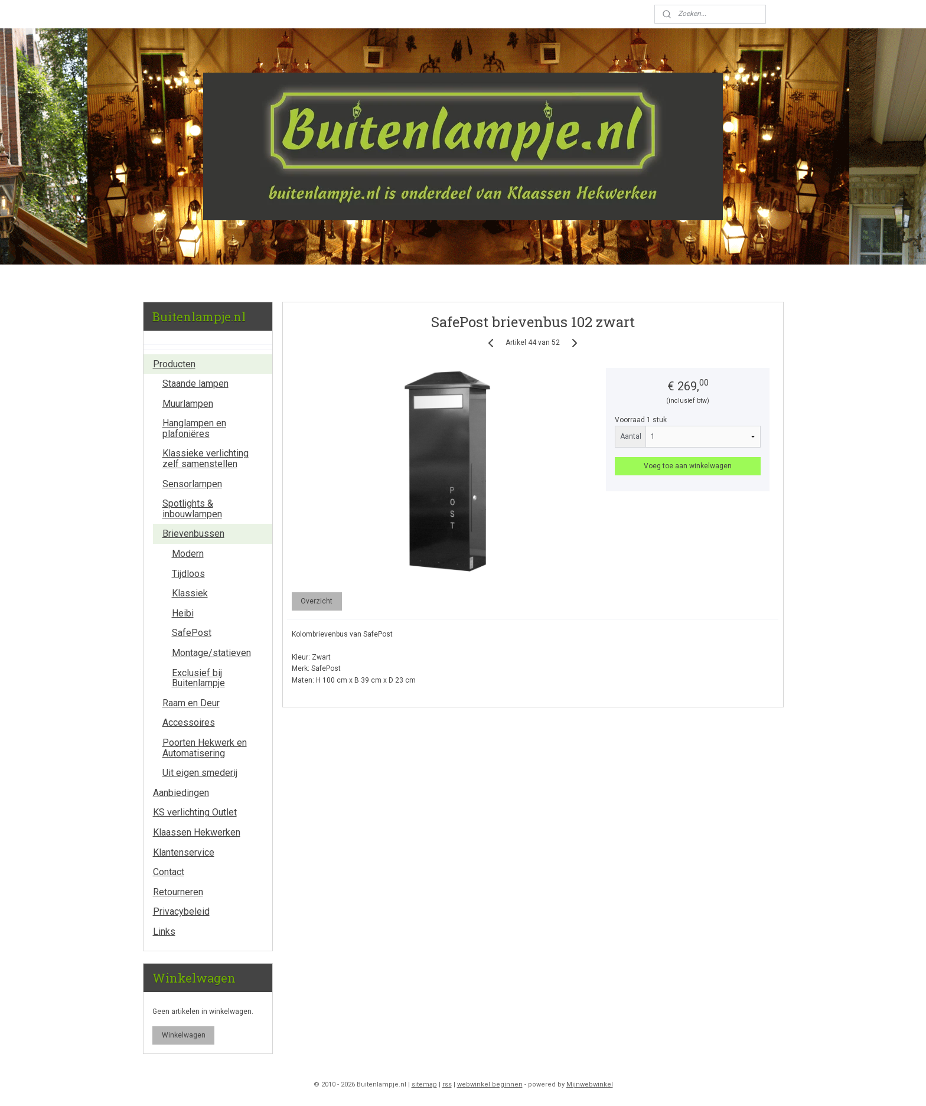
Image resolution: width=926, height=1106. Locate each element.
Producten (174, 364)
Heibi (183, 613)
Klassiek (190, 593)
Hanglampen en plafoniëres (194, 428)
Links (164, 931)
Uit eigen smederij (199, 772)
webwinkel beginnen (490, 1084)
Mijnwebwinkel (589, 1084)
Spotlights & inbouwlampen (192, 509)
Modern (188, 553)
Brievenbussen (193, 533)
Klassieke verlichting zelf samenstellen (205, 458)
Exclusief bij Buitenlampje (198, 678)
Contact (168, 871)
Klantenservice (183, 852)
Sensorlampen (192, 484)
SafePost (191, 632)
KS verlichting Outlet (195, 812)
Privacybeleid (181, 911)
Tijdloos (188, 573)
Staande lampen (195, 383)
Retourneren (178, 892)
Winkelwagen (184, 1035)
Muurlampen (187, 403)
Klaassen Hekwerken (196, 832)
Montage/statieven (211, 652)
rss (447, 1084)
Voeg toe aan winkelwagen (688, 466)
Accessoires (188, 722)
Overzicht (316, 601)
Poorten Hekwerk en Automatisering (204, 748)
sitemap (424, 1084)
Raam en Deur (191, 703)
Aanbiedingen (181, 792)
